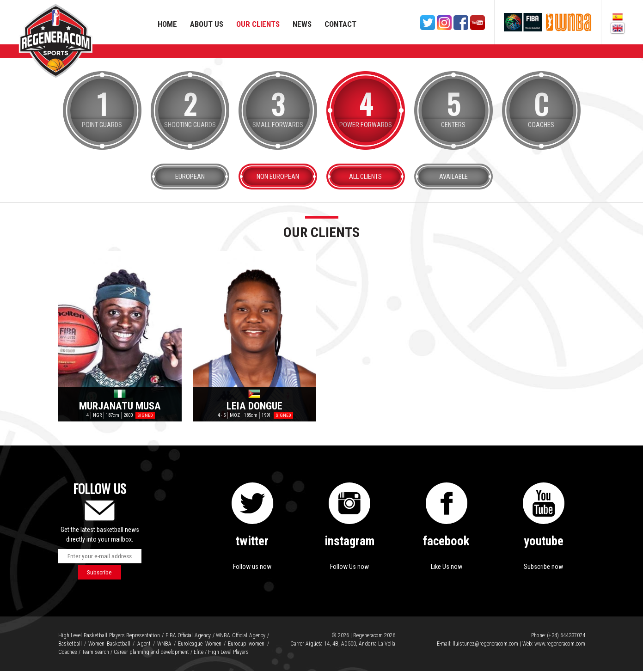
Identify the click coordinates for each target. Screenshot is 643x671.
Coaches (67, 652)
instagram (349, 541)
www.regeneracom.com (559, 643)
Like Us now (446, 566)
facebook (446, 541)
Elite (198, 652)
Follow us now (252, 566)
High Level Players (228, 652)
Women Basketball (109, 643)
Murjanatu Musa (120, 405)
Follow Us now (349, 566)
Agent (144, 643)
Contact (340, 24)
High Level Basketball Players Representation (109, 635)
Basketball (70, 643)
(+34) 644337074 (566, 635)
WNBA (164, 643)
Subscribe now (543, 566)
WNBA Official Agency (240, 635)
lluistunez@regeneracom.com (485, 643)
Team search (95, 652)
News (302, 24)
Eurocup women (246, 643)
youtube (543, 541)
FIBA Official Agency (188, 635)
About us (206, 24)
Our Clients (258, 24)
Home (167, 24)
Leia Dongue (254, 405)
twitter (252, 541)
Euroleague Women (199, 643)
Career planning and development (151, 652)
